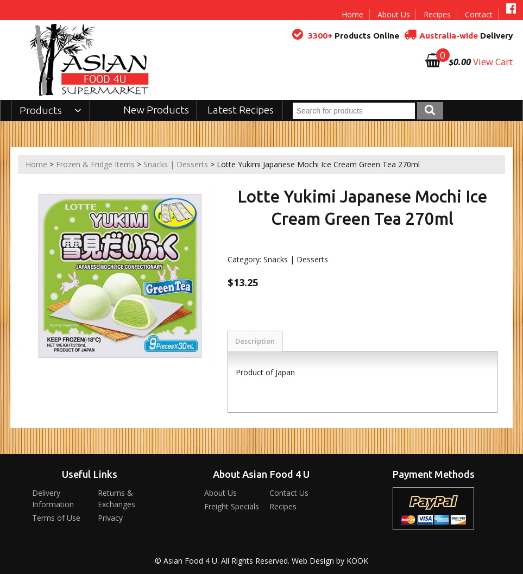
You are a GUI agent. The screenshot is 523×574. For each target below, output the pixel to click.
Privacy (110, 518)
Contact (479, 14)
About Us (393, 14)
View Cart (493, 61)
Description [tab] (255, 341)
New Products (156, 110)
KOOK (357, 561)
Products (51, 110)
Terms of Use (56, 518)
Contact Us (288, 493)
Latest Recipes (240, 110)
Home (352, 14)
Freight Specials (231, 506)
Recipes (437, 14)
